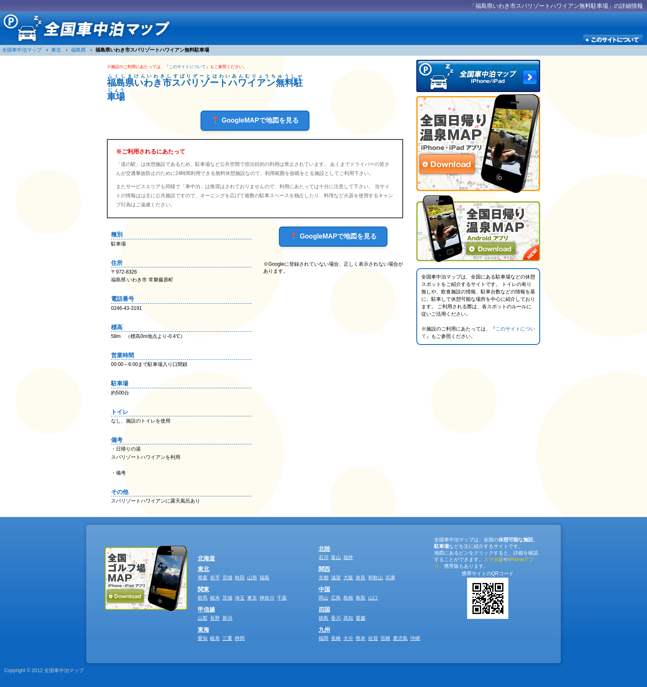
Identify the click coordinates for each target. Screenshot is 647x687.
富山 (336, 557)
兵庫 (390, 578)
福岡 (323, 638)
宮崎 (385, 638)
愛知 (203, 638)
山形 (252, 578)
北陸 (324, 548)
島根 (348, 598)
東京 (252, 598)
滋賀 (336, 578)
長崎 (336, 638)
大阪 (348, 578)
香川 (336, 618)
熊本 (361, 638)
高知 (348, 618)
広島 (336, 598)
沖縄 (415, 638)
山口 (373, 598)
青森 (203, 578)
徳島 (323, 618)
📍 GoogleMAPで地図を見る (254, 120)
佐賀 (373, 638)
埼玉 (240, 598)
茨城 (227, 598)
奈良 (361, 578)
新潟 (227, 618)
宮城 (227, 578)
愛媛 (361, 618)
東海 (203, 629)
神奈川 (267, 598)
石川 (323, 557)
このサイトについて (187, 66)
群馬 (203, 598)
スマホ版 (493, 559)
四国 (324, 609)
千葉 (282, 598)
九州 (324, 629)
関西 (324, 569)
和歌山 (375, 578)
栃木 (215, 598)
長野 (215, 618)
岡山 (323, 598)
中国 (324, 589)
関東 (203, 589)
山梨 (203, 618)
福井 (348, 557)
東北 (203, 569)
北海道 (206, 558)
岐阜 (215, 638)
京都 (323, 578)
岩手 (215, 578)
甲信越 (206, 609)
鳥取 (361, 598)
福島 (264, 578)
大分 (348, 638)
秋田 (240, 578)
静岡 (240, 638)
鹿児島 (400, 638)
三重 (227, 638)
